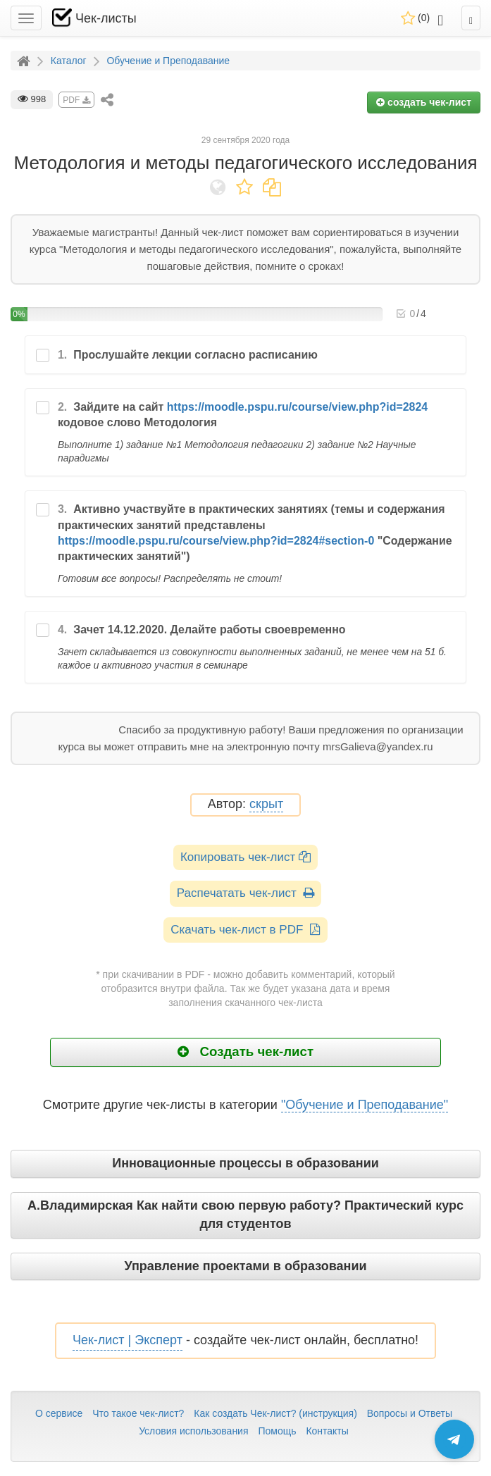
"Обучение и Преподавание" (364, 1105)
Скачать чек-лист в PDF (245, 929)
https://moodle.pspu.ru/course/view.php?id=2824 (297, 407)
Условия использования (193, 1431)
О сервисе (58, 1413)
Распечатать (245, 893)
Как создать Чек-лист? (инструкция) (275, 1413)
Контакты (327, 1431)
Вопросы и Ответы (409, 1413)
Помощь (277, 1431)
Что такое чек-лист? (138, 1413)
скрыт (266, 804)
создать (423, 102)
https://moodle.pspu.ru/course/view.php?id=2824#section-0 (216, 541)
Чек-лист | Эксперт (127, 1340)
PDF (76, 100)
